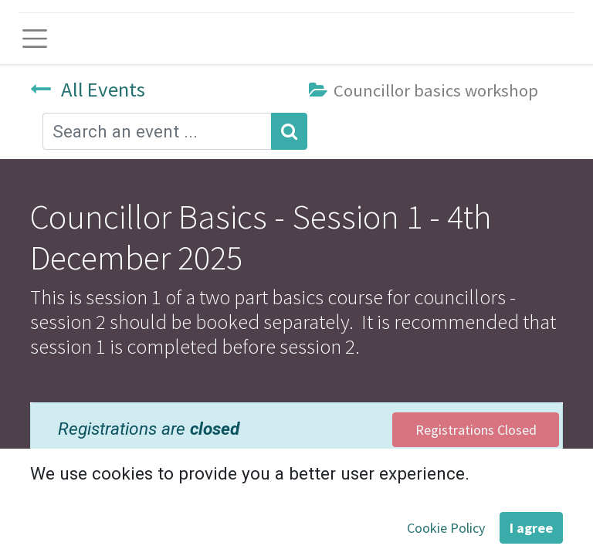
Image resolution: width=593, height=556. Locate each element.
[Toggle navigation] (35, 38)
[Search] (289, 131)
